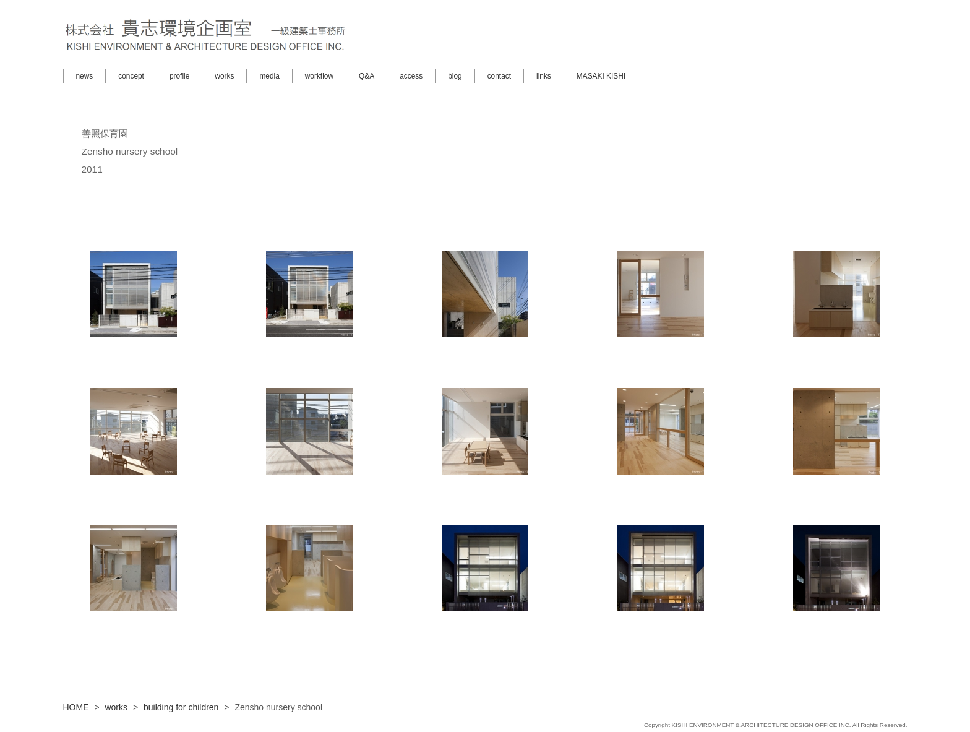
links (543, 76)
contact (499, 76)
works (224, 76)
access (411, 76)
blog (454, 76)
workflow (319, 76)
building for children (181, 707)
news (84, 76)
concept (131, 76)
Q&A (366, 76)
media (269, 76)
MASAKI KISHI (601, 76)
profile (179, 76)
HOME (76, 707)
